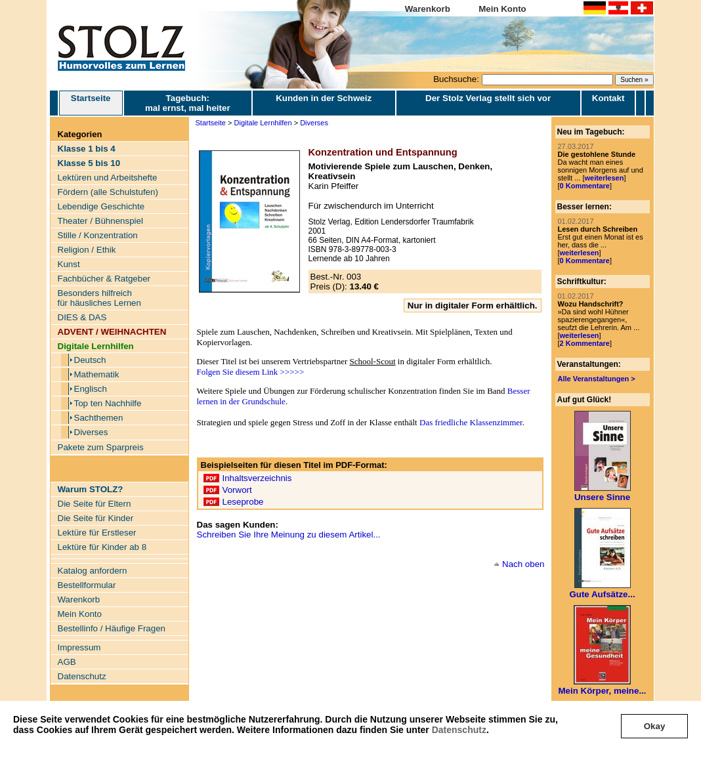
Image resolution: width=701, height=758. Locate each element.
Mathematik (96, 374)
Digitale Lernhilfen (263, 123)
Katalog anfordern (92, 571)
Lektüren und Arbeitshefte (108, 177)
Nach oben (523, 564)
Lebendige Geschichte (101, 206)
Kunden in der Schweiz (324, 98)
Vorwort (237, 490)
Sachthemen (98, 418)
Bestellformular (87, 585)
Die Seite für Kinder (96, 518)
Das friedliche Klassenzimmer (470, 422)
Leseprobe (243, 502)
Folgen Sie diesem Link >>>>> (251, 372)
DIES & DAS (82, 317)
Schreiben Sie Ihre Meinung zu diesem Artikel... (289, 534)
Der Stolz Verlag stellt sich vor (488, 98)
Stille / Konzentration (98, 235)
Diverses (91, 432)
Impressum (79, 647)
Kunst (69, 264)
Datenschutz (459, 730)
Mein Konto (502, 9)
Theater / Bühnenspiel (100, 221)
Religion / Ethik (87, 250)
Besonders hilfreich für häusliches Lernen (99, 298)
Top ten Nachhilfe (108, 403)
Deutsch (90, 360)
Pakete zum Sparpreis (101, 447)
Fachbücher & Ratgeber (104, 279)
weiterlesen (604, 178)
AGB (67, 662)
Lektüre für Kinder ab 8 (102, 547)
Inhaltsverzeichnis (257, 478)
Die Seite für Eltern (94, 504)
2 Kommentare (585, 343)
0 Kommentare (585, 186)
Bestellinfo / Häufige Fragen (111, 628)
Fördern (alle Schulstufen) (108, 192)
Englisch (90, 389)
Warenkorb (427, 9)
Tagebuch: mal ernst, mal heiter (187, 103)
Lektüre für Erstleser (97, 532)
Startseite (91, 103)
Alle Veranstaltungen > (596, 379)
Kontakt (608, 98)
